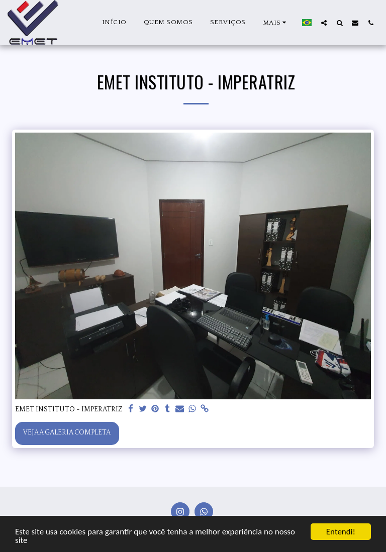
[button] (324, 22)
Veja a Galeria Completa (67, 432)
